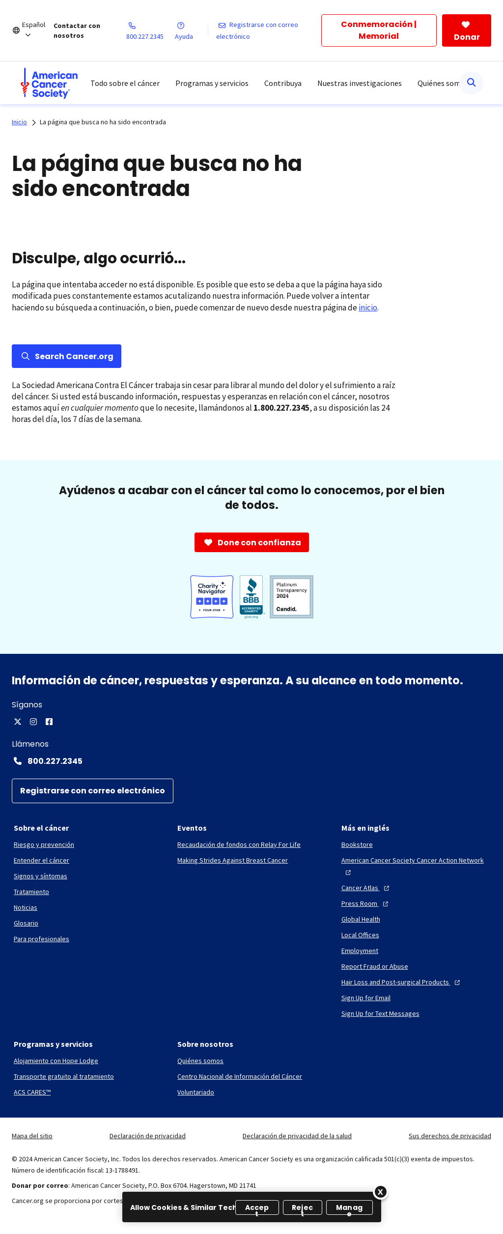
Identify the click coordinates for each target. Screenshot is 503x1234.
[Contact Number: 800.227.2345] (251, 761)
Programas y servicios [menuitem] (212, 83)
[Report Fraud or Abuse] (374, 966)
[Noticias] (25, 907)
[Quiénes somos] (200, 1060)
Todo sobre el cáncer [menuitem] (125, 83)
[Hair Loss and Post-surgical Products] (401, 982)
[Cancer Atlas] (366, 888)
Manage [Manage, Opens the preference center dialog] (349, 1209)
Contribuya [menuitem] (283, 83)
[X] (18, 722)
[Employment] (359, 950)
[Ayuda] (191, 30)
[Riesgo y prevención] (44, 844)
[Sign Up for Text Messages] (380, 1013)
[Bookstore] (357, 844)
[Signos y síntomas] (40, 876)
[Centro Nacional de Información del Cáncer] (239, 1076)
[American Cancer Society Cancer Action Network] (415, 866)
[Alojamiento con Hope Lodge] (56, 1060)
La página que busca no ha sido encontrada (103, 121)
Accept (257, 1209)
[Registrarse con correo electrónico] (269, 30)
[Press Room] (366, 903)
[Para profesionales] (41, 939)
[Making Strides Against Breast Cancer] (232, 860)
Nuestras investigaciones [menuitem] (359, 83)
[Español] (38, 30)
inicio (368, 307)
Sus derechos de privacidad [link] (450, 1135)
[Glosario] (26, 923)
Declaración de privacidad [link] (148, 1135)
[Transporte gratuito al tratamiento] (64, 1076)
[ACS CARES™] (32, 1092)
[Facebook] (49, 722)
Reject (302, 1209)
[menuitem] (49, 83)
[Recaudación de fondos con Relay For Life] (239, 844)
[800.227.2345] (150, 30)
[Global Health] (360, 919)
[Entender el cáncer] (41, 860)
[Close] (381, 1192)
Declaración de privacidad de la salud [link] (297, 1135)
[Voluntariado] (195, 1092)
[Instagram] (33, 722)
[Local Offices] (360, 935)
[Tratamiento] (31, 891)
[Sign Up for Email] (366, 998)
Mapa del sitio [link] (32, 1135)
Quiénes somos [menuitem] (443, 83)
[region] (251, 1207)
